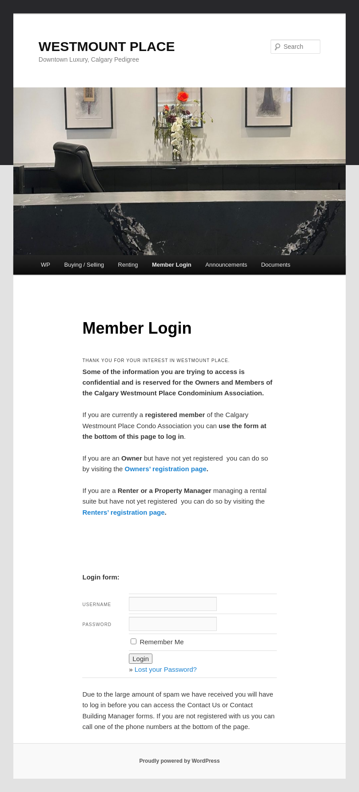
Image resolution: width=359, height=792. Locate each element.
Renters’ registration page (123, 512)
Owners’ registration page (166, 469)
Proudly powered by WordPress (179, 761)
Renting (128, 264)
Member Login (171, 264)
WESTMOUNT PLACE (107, 46)
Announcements (226, 264)
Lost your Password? (166, 669)
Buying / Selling (84, 264)
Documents (276, 264)
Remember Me (157, 642)
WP (45, 264)
